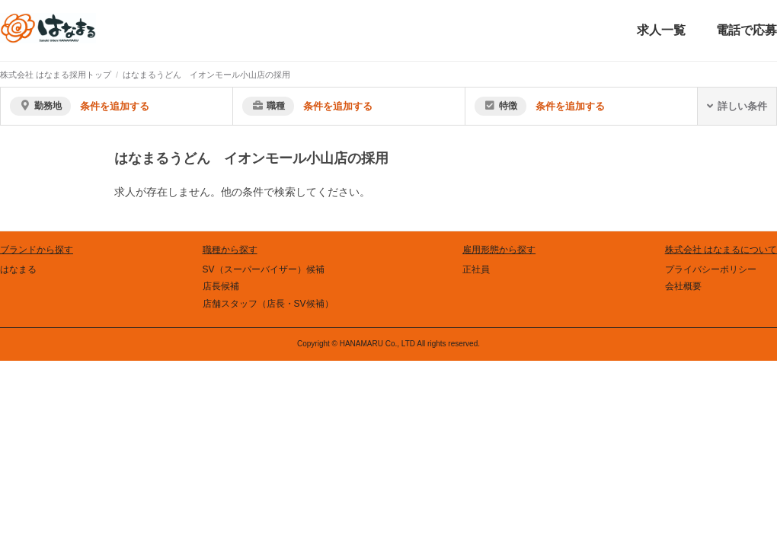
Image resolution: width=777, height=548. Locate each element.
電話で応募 (746, 30)
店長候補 (221, 286)
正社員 (476, 269)
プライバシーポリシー (710, 269)
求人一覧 (661, 30)
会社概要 (683, 286)
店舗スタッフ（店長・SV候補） (268, 303)
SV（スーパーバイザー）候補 (264, 269)
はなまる (18, 269)
